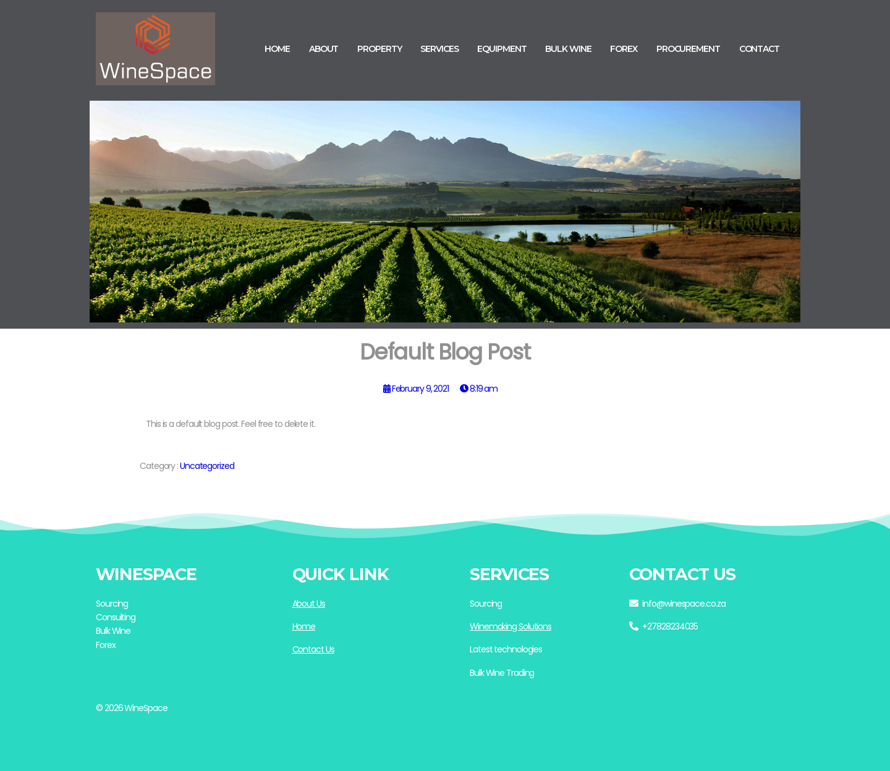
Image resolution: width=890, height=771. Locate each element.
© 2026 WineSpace (131, 708)
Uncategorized (207, 466)
